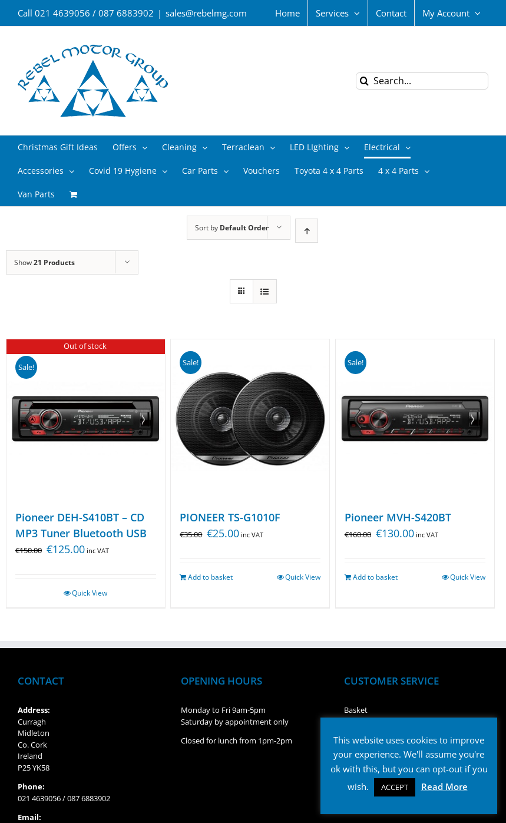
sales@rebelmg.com (206, 13)
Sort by (232, 228)
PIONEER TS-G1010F (230, 517)
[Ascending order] (306, 231)
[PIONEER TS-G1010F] (250, 418)
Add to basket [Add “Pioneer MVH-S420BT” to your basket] (375, 577)
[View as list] (264, 291)
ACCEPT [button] (394, 787)
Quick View (89, 593)
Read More (444, 786)
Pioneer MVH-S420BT (398, 517)
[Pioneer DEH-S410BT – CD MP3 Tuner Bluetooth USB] (85, 418)
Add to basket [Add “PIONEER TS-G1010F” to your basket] (210, 577)
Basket (356, 710)
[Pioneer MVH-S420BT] (415, 418)
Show (44, 262)
